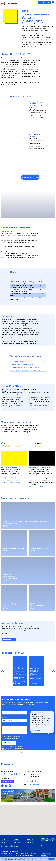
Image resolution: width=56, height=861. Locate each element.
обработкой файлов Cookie (28, 859)
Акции (29, 838)
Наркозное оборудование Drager (12, 605)
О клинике (4, 838)
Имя (3, 711)
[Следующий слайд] (53, 671)
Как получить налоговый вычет (35, 667)
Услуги (3, 843)
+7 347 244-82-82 (33, 785)
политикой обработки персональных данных (12, 750)
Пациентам (16, 838)
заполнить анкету (36, 731)
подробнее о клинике (36, 486)
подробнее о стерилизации (10, 482)
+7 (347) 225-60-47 (28, 706)
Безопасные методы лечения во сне (14, 549)
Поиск (43, 847)
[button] (44, 2)
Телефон (4, 718)
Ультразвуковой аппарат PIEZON (39, 549)
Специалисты (5, 841)
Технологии (16, 843)
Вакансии (16, 841)
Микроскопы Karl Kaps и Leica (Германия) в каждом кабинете (11, 576)
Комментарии (6, 726)
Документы (30, 841)
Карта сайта (30, 843)
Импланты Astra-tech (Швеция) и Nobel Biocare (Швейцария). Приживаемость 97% (25, 522)
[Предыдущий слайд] (2, 671)
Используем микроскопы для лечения (18, 668)
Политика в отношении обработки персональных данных (48, 840)
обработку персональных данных (13, 738)
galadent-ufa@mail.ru (7, 854)
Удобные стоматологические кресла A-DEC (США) (41, 605)
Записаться (9, 743)
